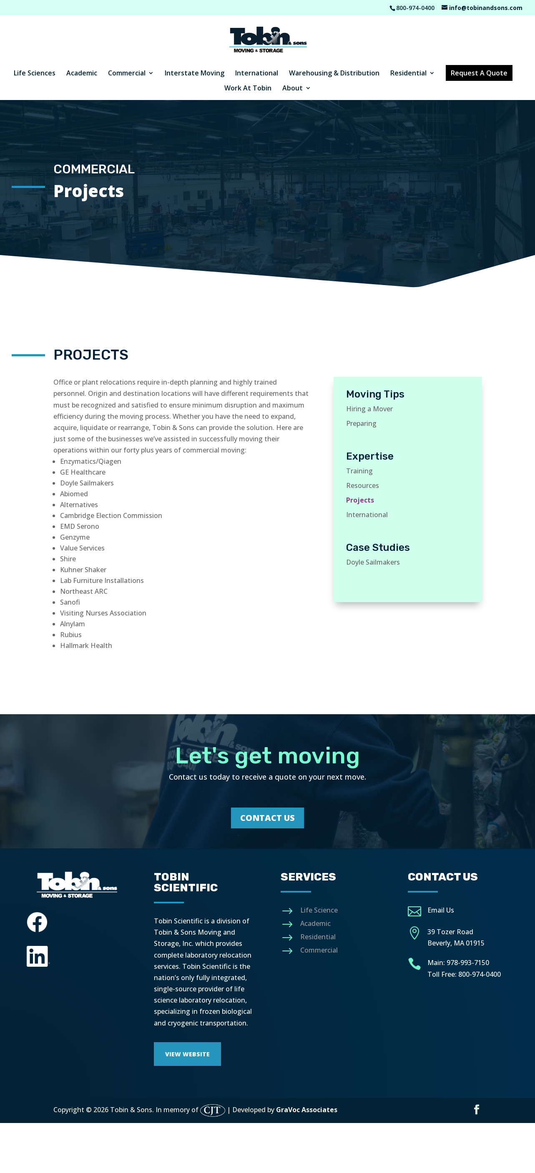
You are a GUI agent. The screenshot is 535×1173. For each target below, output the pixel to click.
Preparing (361, 423)
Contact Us (267, 817)
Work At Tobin (247, 89)
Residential (408, 74)
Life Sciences (34, 74)
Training (359, 470)
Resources (362, 485)
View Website (187, 1054)
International (256, 74)
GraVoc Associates (306, 1110)
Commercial (127, 74)
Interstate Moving (194, 74)
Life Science (319, 910)
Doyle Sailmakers (373, 562)
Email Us (440, 910)
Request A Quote (479, 73)
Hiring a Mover (369, 408)
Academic (81, 74)
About (292, 89)
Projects (360, 500)
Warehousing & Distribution (334, 74)
